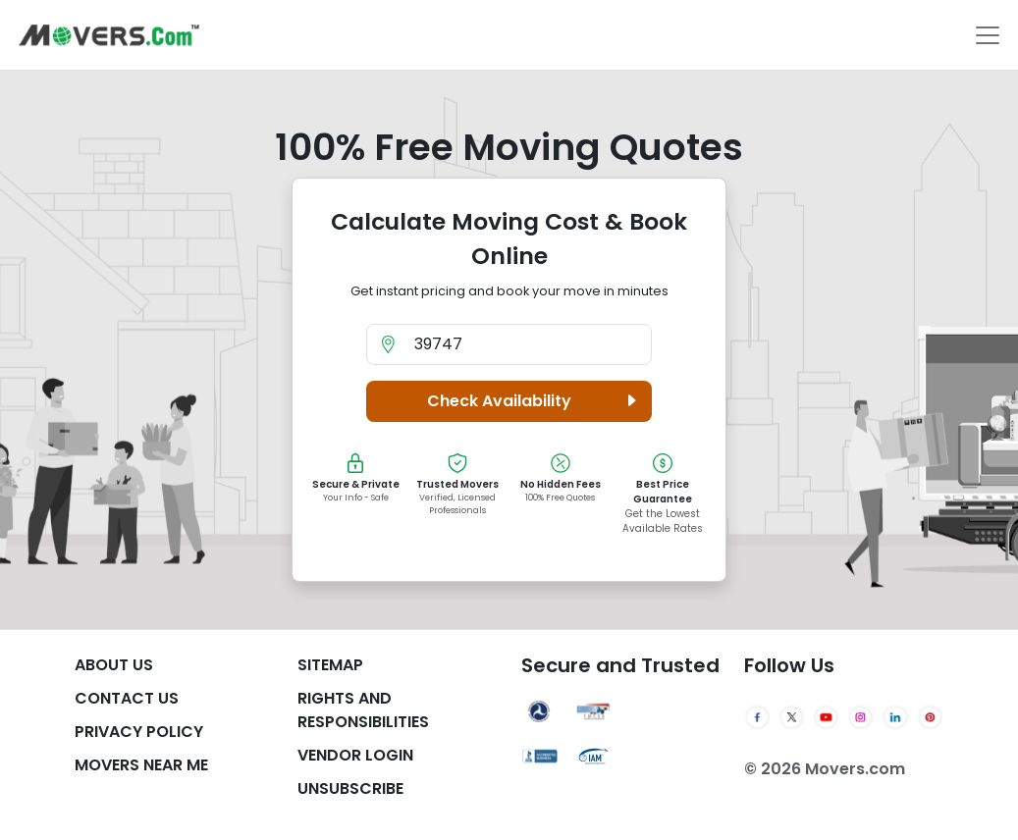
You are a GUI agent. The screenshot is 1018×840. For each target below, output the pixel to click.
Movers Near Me (141, 765)
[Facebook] (757, 717)
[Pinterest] (930, 717)
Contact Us (127, 698)
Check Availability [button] (535, 401)
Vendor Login (355, 755)
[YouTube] (826, 717)
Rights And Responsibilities (363, 710)
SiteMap (330, 665)
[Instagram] (860, 717)
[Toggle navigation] (987, 35)
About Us (114, 665)
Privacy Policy (139, 731)
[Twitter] (791, 717)
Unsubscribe (350, 788)
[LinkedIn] (895, 717)
